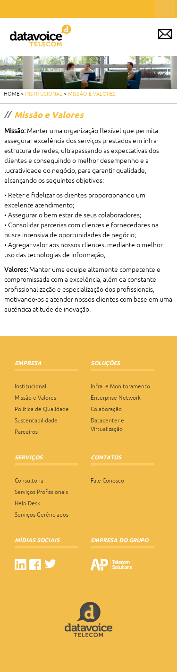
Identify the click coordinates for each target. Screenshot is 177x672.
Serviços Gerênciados (41, 514)
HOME (11, 93)
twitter (50, 564)
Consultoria (29, 480)
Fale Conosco (107, 480)
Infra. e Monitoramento (120, 386)
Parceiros (26, 432)
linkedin (20, 564)
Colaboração (106, 409)
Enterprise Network (116, 397)
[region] (88, 72)
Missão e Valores (92, 93)
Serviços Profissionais (41, 492)
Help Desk (27, 503)
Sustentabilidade (36, 420)
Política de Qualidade (42, 409)
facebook (35, 564)
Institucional (43, 93)
